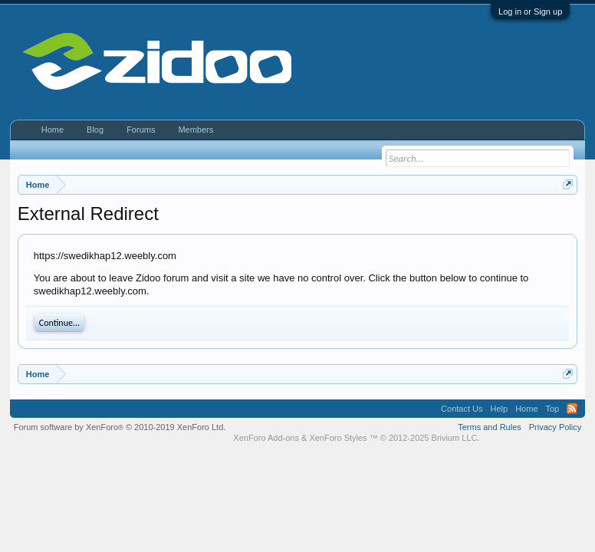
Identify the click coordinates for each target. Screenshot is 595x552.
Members (195, 129)
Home (52, 129)
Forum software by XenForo (120, 427)
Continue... (59, 322)
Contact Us (461, 408)
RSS (572, 408)
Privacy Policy (555, 427)
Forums (141, 129)
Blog (95, 129)
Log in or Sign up (530, 11)
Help (499, 408)
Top (553, 408)
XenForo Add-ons (266, 437)
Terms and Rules (489, 427)
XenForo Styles (338, 437)
